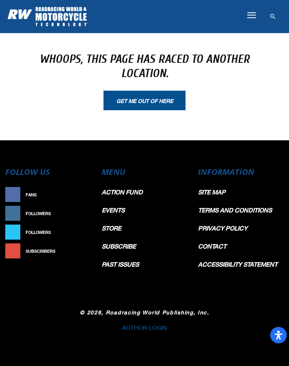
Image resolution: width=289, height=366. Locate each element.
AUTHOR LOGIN (144, 327)
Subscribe (79, 251)
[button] (251, 15)
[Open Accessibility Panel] (278, 335)
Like (86, 194)
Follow (82, 213)
